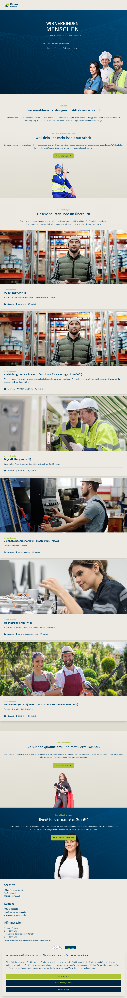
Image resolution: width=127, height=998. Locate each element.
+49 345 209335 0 (11, 909)
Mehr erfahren (63, 156)
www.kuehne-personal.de (15, 915)
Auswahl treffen (63, 989)
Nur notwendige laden (63, 983)
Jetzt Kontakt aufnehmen (63, 837)
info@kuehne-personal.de (15, 912)
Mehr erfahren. (90, 968)
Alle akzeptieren (63, 976)
